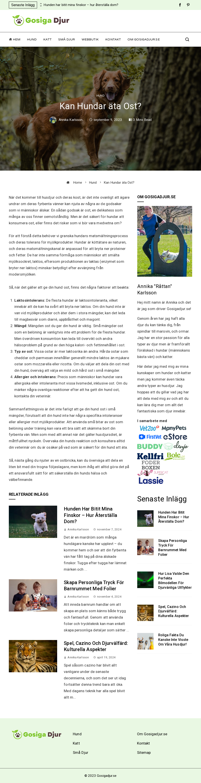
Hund (32, 39)
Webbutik (90, 39)
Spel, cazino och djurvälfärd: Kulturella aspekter (173, 611)
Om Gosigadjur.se (144, 39)
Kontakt (113, 39)
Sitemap (144, 752)
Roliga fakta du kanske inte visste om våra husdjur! (173, 639)
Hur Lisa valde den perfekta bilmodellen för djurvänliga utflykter (175, 580)
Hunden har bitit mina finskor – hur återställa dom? (81, 5)
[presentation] (40, 4)
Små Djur (66, 39)
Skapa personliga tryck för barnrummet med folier (172, 547)
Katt (47, 39)
